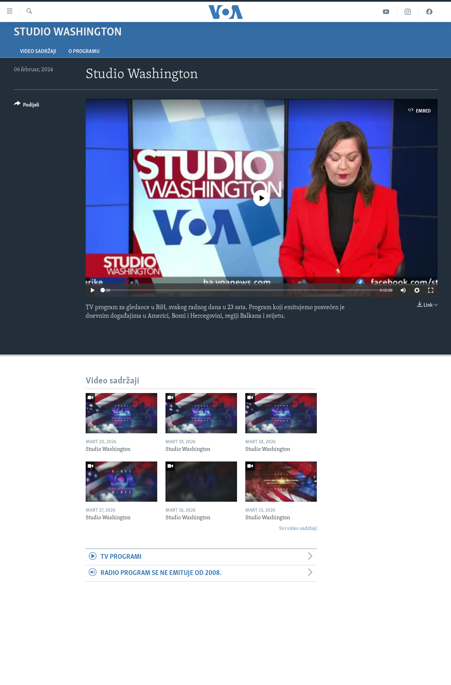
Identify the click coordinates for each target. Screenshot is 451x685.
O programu (84, 51)
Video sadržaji (38, 51)
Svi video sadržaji (298, 528)
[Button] (27, 106)
